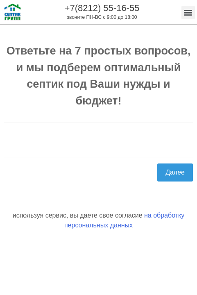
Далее (175, 172)
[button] (188, 12)
